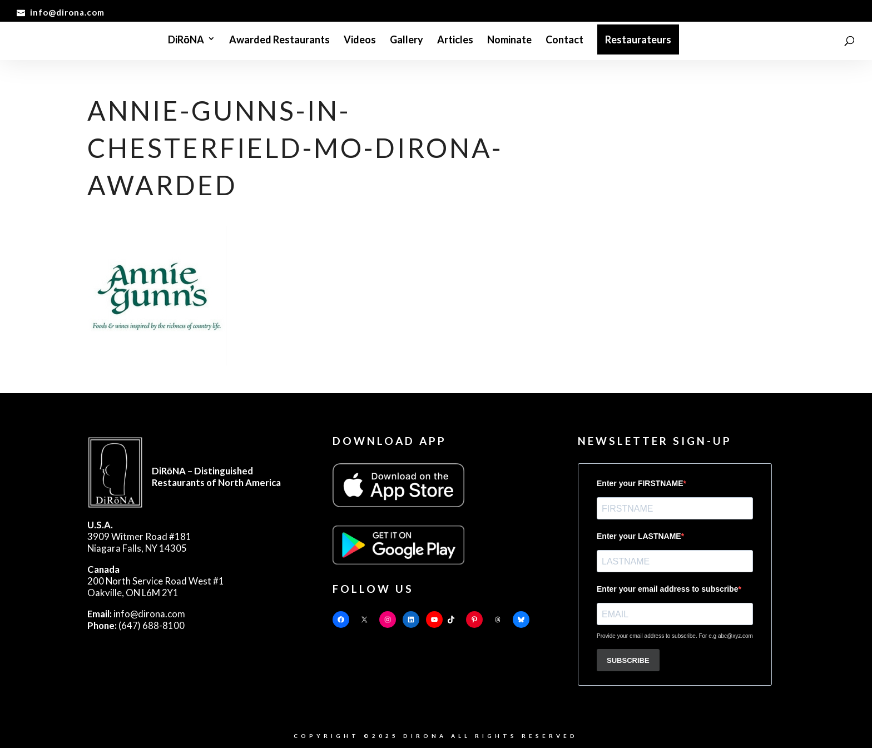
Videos (360, 41)
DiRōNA (186, 41)
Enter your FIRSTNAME (640, 483)
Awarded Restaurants (279, 41)
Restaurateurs (638, 39)
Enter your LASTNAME (639, 536)
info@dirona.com (136, 614)
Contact (564, 41)
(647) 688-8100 (136, 625)
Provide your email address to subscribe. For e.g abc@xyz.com (675, 636)
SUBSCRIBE (628, 660)
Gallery (406, 41)
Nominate (509, 41)
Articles (455, 41)
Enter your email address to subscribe (667, 588)
